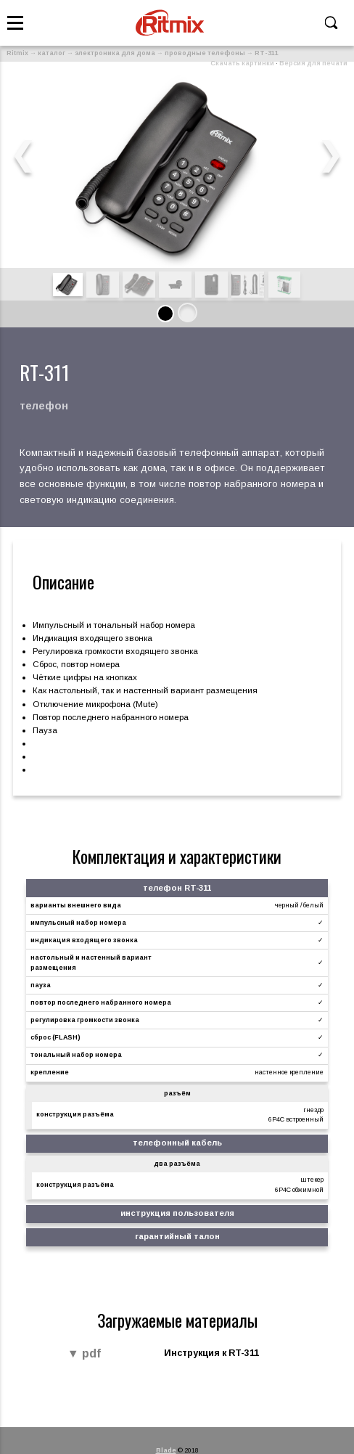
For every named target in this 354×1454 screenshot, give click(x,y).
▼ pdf (84, 1354)
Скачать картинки (242, 63)
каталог (51, 53)
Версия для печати (313, 63)
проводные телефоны (205, 53)
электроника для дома (115, 53)
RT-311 (267, 53)
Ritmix (17, 53)
